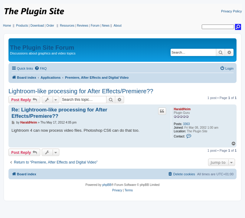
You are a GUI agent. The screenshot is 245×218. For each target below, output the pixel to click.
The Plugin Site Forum (42, 47)
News (105, 25)
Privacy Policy (231, 11)
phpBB (106, 185)
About (118, 25)
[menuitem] (40, 68)
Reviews (82, 25)
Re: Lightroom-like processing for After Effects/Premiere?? (59, 113)
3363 (186, 124)
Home (7, 25)
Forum (95, 25)
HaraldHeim (182, 109)
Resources (67, 25)
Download (37, 25)
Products (22, 25)
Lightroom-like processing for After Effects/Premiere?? (80, 91)
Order (50, 25)
